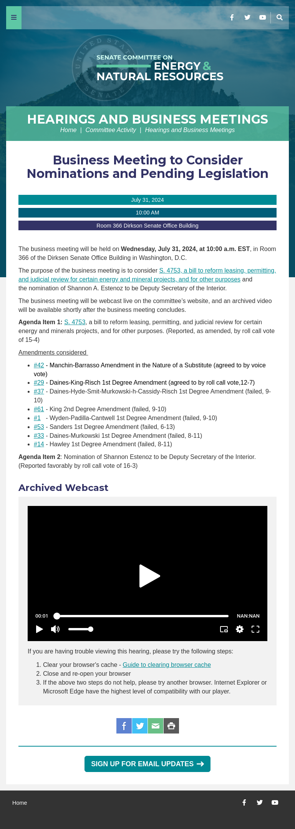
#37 (39, 391)
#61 (39, 409)
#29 (39, 382)
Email (155, 726)
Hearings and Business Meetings (147, 119)
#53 (39, 427)
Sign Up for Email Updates (147, 764)
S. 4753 (74, 322)
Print (171, 726)
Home (68, 130)
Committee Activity (110, 130)
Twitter (140, 726)
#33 (39, 435)
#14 (39, 444)
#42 (39, 365)
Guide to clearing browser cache (167, 665)
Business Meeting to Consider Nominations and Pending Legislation (147, 166)
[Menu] (14, 17)
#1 (37, 418)
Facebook (124, 726)
